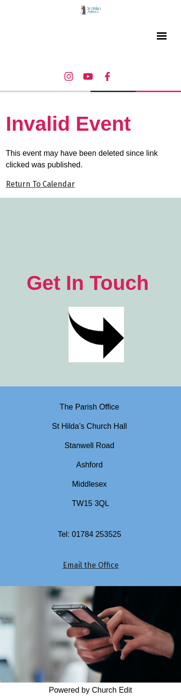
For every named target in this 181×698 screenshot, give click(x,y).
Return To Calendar (40, 184)
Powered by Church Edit (90, 690)
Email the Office (91, 565)
